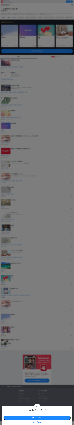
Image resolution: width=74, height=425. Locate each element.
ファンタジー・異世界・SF (43, 398)
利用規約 (18, 412)
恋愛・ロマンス (41, 393)
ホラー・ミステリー (42, 401)
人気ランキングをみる (37, 51)
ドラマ (39, 405)
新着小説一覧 (21, 393)
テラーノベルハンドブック (25, 412)
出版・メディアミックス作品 (24, 401)
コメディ (40, 408)
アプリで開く (69, 1)
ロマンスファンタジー (42, 396)
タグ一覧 (20, 396)
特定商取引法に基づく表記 (53, 412)
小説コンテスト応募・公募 (24, 398)
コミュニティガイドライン (35, 412)
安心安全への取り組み (43, 412)
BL (38, 403)
